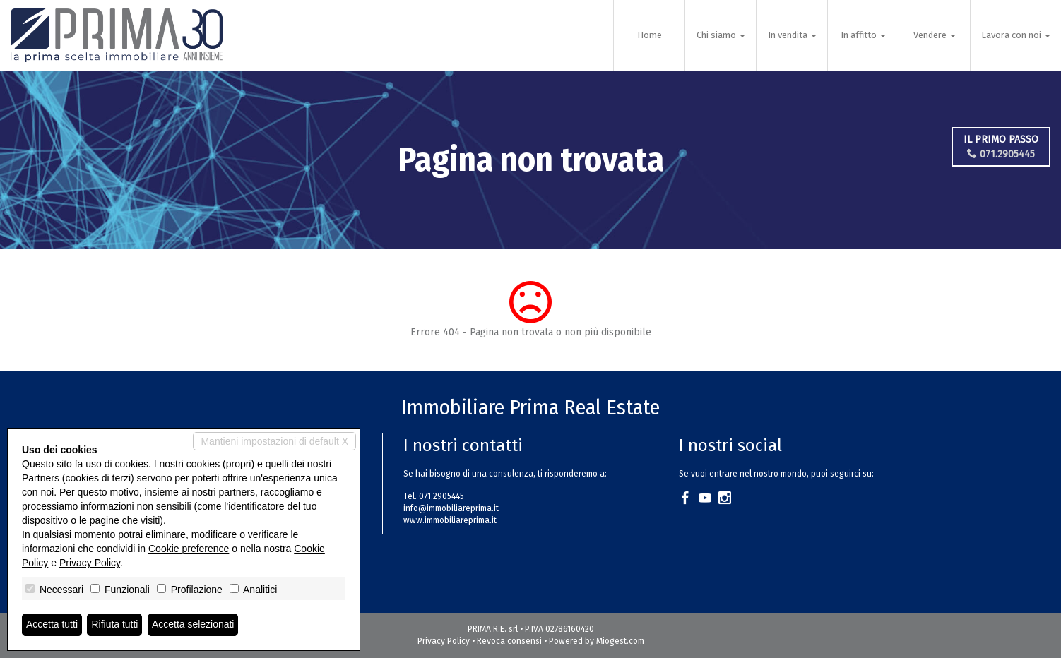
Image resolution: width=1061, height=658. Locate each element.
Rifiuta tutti (115, 624)
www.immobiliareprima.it (450, 520)
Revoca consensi (509, 641)
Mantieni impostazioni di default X (274, 441)
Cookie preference (188, 548)
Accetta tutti (52, 624)
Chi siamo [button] (721, 35)
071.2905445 (1004, 154)
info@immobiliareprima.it (451, 508)
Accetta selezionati (193, 624)
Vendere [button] (934, 35)
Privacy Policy (443, 641)
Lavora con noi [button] (1015, 35)
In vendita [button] (792, 35)
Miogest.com (620, 641)
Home (649, 35)
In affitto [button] (863, 35)
